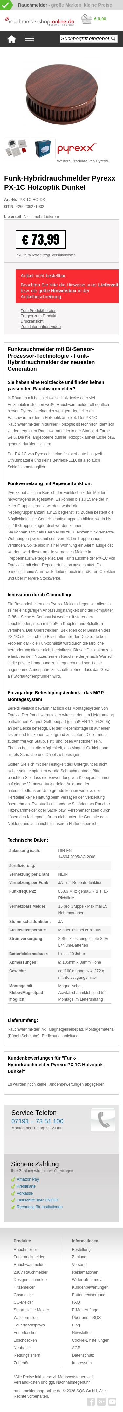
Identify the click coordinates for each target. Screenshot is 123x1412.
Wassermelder (26, 1317)
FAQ (76, 1302)
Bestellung (81, 1249)
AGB (76, 1348)
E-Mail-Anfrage (85, 1310)
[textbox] (89, 39)
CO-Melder (23, 1302)
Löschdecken (25, 1340)
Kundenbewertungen (90, 1287)
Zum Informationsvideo (41, 326)
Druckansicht (32, 321)
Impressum (82, 1363)
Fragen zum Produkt (38, 316)
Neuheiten (23, 1348)
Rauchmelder (25, 1249)
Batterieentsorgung (88, 1295)
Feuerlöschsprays (29, 1325)
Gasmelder (23, 1295)
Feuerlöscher (25, 1332)
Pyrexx (102, 161)
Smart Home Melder (31, 1310)
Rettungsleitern (27, 1355)
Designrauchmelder (31, 1279)
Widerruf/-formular (88, 1279)
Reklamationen (85, 1272)
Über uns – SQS (86, 1317)
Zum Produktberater (38, 311)
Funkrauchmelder (29, 1257)
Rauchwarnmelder (30, 1264)
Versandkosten (64, 255)
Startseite (11, 39)
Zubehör (21, 1363)
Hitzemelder (24, 1287)
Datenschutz (83, 1355)
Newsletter (81, 1332)
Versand (79, 1264)
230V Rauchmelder (31, 1272)
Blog (76, 1325)
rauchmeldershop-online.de (37, 1391)
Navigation (29, 39)
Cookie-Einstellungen (90, 1340)
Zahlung (79, 1257)
